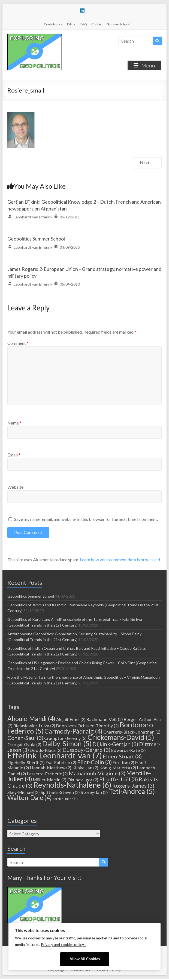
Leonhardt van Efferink (33, 217)
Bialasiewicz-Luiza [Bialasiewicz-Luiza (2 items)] (34, 725)
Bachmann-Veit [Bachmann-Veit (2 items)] (104, 719)
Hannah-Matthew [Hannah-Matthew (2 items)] (50, 767)
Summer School (118, 24)
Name (14, 422)
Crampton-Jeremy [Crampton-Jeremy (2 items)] (65, 738)
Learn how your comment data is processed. (120, 559)
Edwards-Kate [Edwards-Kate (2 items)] (128, 750)
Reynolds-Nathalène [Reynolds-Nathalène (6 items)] (72, 784)
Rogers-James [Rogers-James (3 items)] (133, 785)
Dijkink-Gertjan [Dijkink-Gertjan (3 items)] (115, 744)
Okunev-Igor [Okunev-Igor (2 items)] (82, 779)
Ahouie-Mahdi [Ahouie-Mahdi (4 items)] (31, 718)
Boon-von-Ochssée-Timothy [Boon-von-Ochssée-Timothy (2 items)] (87, 725)
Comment (18, 343)
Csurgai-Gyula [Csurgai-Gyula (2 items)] (24, 744)
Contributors (53, 24)
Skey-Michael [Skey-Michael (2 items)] (23, 792)
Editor (71, 24)
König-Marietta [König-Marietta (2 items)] (117, 767)
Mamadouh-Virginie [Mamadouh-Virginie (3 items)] (97, 773)
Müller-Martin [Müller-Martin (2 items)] (50, 779)
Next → (147, 162)
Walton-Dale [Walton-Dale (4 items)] (29, 797)
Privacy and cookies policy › (63, 944)
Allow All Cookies (85, 959)
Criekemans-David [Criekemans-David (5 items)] (120, 737)
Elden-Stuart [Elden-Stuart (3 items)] (122, 756)
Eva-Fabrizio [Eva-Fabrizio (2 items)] (61, 762)
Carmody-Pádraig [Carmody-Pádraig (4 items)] (73, 731)
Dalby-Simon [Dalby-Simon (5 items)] (67, 743)
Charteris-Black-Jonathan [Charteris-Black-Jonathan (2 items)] (132, 731)
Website (15, 486)
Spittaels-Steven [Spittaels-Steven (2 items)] (60, 792)
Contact (97, 24)
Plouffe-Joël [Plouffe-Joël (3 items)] (118, 779)
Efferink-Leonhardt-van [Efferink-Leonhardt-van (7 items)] (54, 755)
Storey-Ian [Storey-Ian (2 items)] (94, 792)
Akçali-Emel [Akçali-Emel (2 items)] (71, 719)
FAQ (83, 24)
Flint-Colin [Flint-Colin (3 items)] (94, 762)
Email (13, 454)
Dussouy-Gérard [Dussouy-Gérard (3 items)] (86, 749)
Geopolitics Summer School (36, 239)
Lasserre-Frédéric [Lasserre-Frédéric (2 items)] (47, 773)
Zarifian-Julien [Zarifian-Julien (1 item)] (65, 798)
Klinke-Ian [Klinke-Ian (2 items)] (85, 767)
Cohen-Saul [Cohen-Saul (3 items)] (25, 737)
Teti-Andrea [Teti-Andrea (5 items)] (132, 791)
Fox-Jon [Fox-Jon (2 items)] (123, 762)
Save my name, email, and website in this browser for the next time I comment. (86, 519)
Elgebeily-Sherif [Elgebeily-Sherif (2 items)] (26, 762)
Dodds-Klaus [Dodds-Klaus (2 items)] (46, 750)
